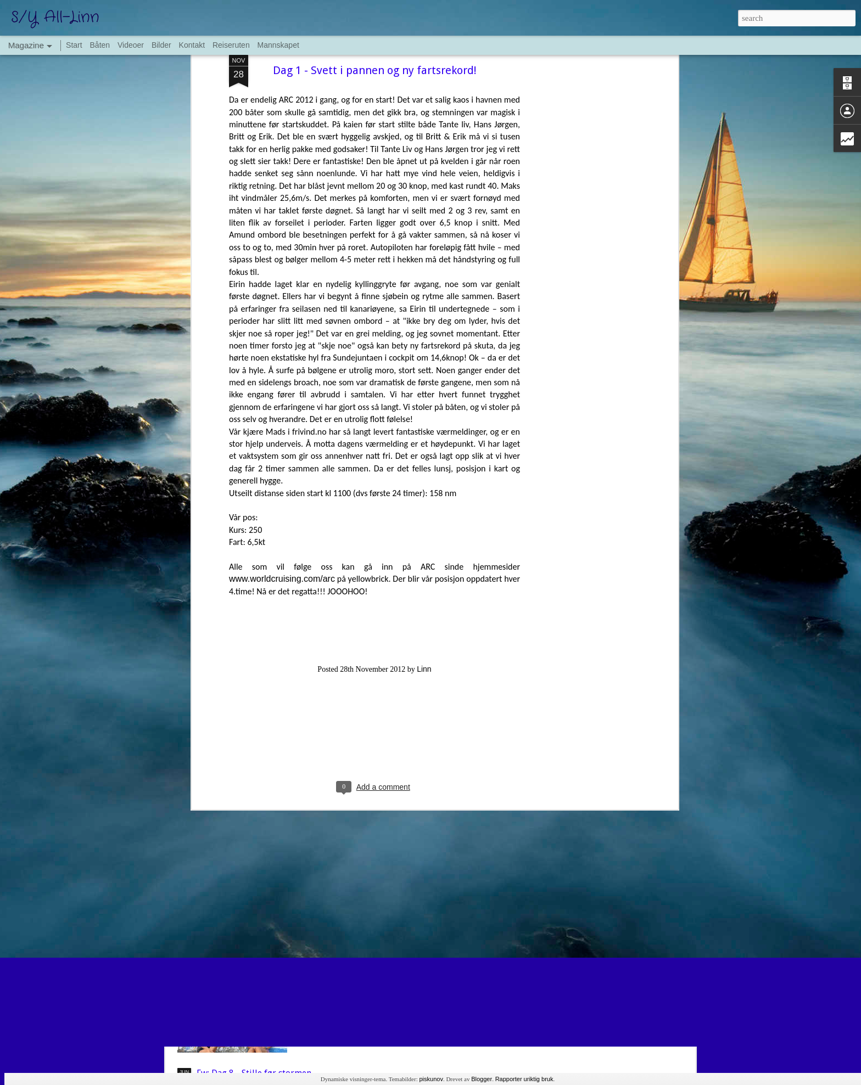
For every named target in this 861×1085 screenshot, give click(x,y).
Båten (100, 45)
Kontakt (192, 45)
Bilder (161, 45)
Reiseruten (231, 45)
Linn (424, 479)
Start (74, 45)
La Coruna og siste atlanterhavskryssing (398, 948)
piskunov (431, 1079)
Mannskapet (278, 45)
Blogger (481, 1079)
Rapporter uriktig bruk (524, 1079)
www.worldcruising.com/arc (282, 390)
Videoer (131, 45)
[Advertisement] (374, 552)
